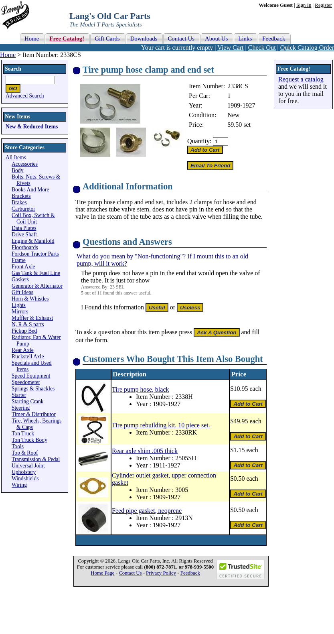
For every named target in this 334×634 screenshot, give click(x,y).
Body (17, 170)
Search (13, 69)
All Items (16, 157)
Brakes (19, 202)
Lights (19, 305)
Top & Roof (25, 453)
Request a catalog (301, 79)
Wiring (19, 485)
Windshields (25, 478)
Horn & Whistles (30, 299)
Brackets (21, 196)
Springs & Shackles (33, 389)
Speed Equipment (31, 376)
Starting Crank (28, 401)
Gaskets (20, 279)
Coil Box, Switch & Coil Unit (33, 218)
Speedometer (26, 382)
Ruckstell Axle (28, 357)
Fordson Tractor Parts (35, 254)
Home (8, 54)
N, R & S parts (28, 324)
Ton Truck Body (29, 440)
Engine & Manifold (33, 241)
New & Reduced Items (32, 127)
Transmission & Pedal (36, 459)
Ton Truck (23, 434)
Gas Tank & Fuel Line (36, 273)
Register (323, 5)
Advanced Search (25, 96)
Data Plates (24, 228)
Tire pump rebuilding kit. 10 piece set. (161, 425)
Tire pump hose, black (140, 389)
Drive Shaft (24, 235)
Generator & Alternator (37, 286)
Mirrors (20, 312)
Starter (19, 395)
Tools (18, 446)
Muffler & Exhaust (32, 318)
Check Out (262, 47)
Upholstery (24, 472)
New (233, 115)
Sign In (303, 5)
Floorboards (25, 247)
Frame (19, 260)
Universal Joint (28, 466)
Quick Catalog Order (307, 47)
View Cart (230, 47)
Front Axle (23, 267)
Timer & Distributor (34, 414)
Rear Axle (23, 350)
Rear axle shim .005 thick (145, 450)
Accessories (25, 164)
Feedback (190, 573)
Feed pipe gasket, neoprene (147, 510)
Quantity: (199, 141)
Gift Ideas (22, 292)
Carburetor (23, 209)
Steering (21, 408)
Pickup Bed (24, 331)
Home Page (102, 573)
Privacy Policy (161, 573)
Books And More (30, 190)
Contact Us (130, 573)
